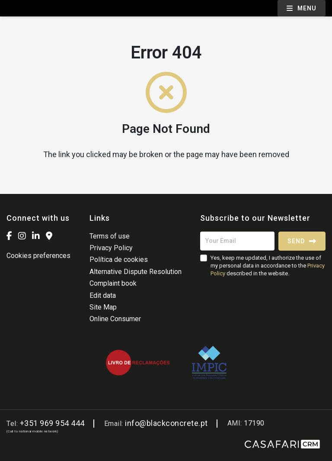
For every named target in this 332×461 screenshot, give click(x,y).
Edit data (102, 295)
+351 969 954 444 (52, 423)
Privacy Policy (111, 248)
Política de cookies (118, 259)
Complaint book (113, 283)
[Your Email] (237, 241)
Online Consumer (115, 319)
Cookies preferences (38, 255)
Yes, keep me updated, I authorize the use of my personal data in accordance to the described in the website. (268, 266)
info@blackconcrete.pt (166, 423)
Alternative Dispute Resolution (135, 272)
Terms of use (109, 236)
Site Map (103, 307)
